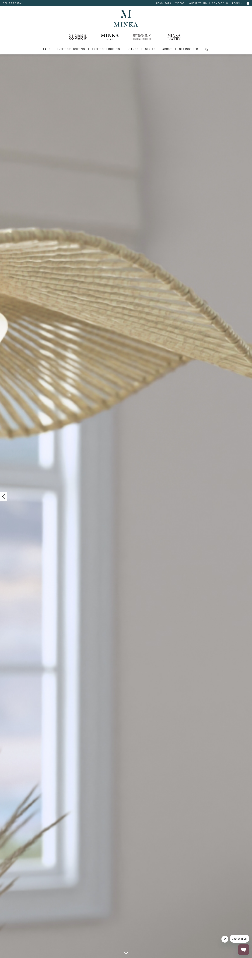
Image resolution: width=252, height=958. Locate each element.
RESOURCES (163, 3)
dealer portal (13, 3)
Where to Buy (198, 3)
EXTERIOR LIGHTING (106, 49)
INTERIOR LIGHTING (71, 49)
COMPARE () (220, 3)
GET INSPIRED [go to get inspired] (188, 49)
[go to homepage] (126, 17)
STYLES (150, 49)
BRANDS (132, 49)
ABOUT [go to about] (167, 49)
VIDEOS (179, 3)
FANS (46, 49)
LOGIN (237, 3)
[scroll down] (126, 953)
